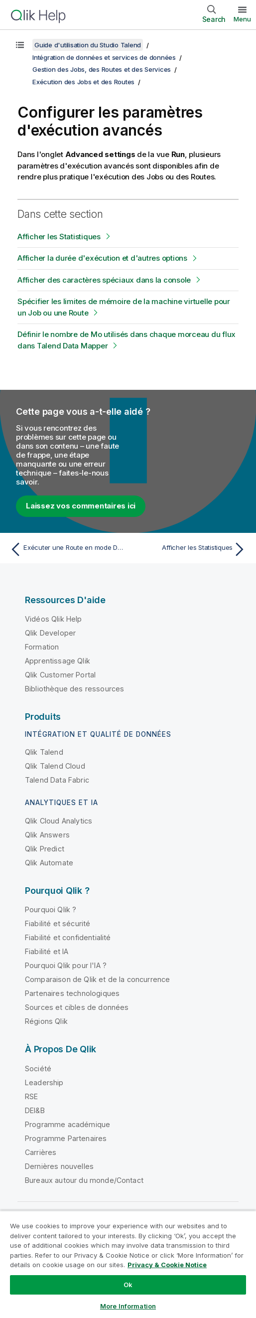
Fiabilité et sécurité (57, 923)
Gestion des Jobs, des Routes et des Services (101, 69)
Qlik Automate (49, 862)
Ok (128, 1285)
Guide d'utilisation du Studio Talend (87, 45)
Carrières (40, 1152)
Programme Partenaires (66, 1138)
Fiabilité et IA (46, 951)
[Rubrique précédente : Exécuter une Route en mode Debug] (66, 549)
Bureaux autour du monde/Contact (84, 1180)
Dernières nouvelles (59, 1166)
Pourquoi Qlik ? (50, 909)
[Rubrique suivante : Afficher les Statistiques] (189, 549)
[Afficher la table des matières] (19, 44)
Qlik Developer (50, 633)
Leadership (44, 1082)
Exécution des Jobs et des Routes (83, 82)
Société (38, 1068)
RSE (31, 1096)
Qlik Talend (44, 752)
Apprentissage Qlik (57, 661)
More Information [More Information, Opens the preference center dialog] (128, 1306)
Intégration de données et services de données (104, 57)
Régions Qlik (46, 1021)
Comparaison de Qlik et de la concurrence (97, 979)
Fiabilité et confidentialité (68, 937)
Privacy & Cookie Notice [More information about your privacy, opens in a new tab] (167, 1265)
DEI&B (35, 1110)
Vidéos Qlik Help (53, 619)
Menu (242, 19)
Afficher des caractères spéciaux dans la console (104, 280)
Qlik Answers (47, 834)
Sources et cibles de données (76, 1007)
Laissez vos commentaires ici (80, 505)
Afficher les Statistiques (59, 236)
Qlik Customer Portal (60, 674)
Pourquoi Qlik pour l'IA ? (66, 965)
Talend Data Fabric (57, 780)
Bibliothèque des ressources (74, 688)
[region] (128, 1264)
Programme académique (67, 1124)
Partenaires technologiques (72, 993)
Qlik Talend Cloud (55, 766)
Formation (42, 647)
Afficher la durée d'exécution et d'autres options (102, 258)
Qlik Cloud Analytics (58, 821)
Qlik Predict (44, 848)
